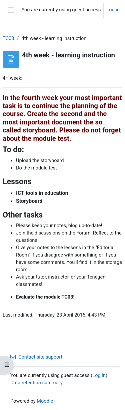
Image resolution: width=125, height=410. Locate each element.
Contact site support (36, 357)
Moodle (45, 401)
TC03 (8, 38)
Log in (113, 10)
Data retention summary (36, 383)
